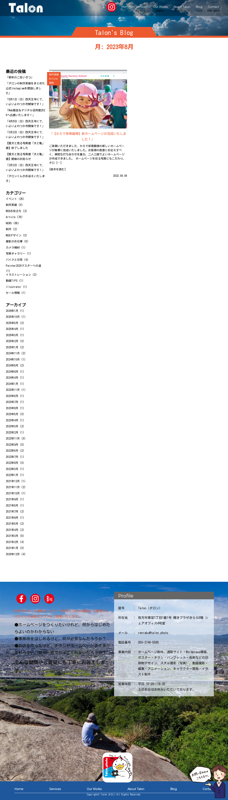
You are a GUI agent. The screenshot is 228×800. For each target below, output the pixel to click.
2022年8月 (12, 450)
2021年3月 (12, 535)
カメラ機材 (13, 247)
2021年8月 (12, 505)
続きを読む (57, 169)
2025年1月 (12, 347)
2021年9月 (12, 499)
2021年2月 (12, 542)
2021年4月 (12, 529)
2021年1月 (12, 548)
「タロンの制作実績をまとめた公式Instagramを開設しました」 (25, 88)
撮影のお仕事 (14, 241)
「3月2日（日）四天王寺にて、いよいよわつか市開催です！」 (25, 135)
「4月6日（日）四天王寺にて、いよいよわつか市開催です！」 (25, 124)
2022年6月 (12, 462)
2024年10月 (13, 359)
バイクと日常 (14, 259)
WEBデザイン (13, 235)
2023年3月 (12, 426)
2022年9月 (12, 444)
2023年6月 (12, 408)
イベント (11, 199)
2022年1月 (12, 475)
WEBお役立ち (13, 211)
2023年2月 (12, 432)
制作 (8, 229)
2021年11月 (13, 487)
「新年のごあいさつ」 (20, 77)
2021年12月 (13, 481)
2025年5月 (12, 323)
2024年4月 (12, 377)
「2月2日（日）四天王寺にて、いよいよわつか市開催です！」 (25, 168)
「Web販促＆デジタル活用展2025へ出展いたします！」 (25, 113)
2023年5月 (12, 414)
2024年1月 (12, 383)
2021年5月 (12, 523)
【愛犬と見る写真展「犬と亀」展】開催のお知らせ (25, 157)
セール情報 (13, 292)
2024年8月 (12, 365)
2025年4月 (12, 329)
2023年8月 (12, 396)
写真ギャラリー (15, 253)
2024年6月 (12, 371)
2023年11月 (13, 389)
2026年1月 (12, 310)
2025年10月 (13, 316)
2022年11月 (13, 438)
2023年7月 (12, 402)
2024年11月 (13, 353)
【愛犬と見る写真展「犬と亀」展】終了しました (25, 146)
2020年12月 (13, 554)
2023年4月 (12, 420)
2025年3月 (12, 335)
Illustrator (13, 286)
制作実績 (11, 204)
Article (10, 217)
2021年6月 (12, 517)
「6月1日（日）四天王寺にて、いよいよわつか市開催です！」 (25, 102)
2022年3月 (12, 469)
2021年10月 (13, 493)
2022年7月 (12, 456)
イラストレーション (18, 274)
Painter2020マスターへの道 (23, 265)
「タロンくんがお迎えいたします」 (25, 179)
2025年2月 (12, 341)
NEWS (9, 223)
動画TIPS (12, 280)
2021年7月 (12, 511)
